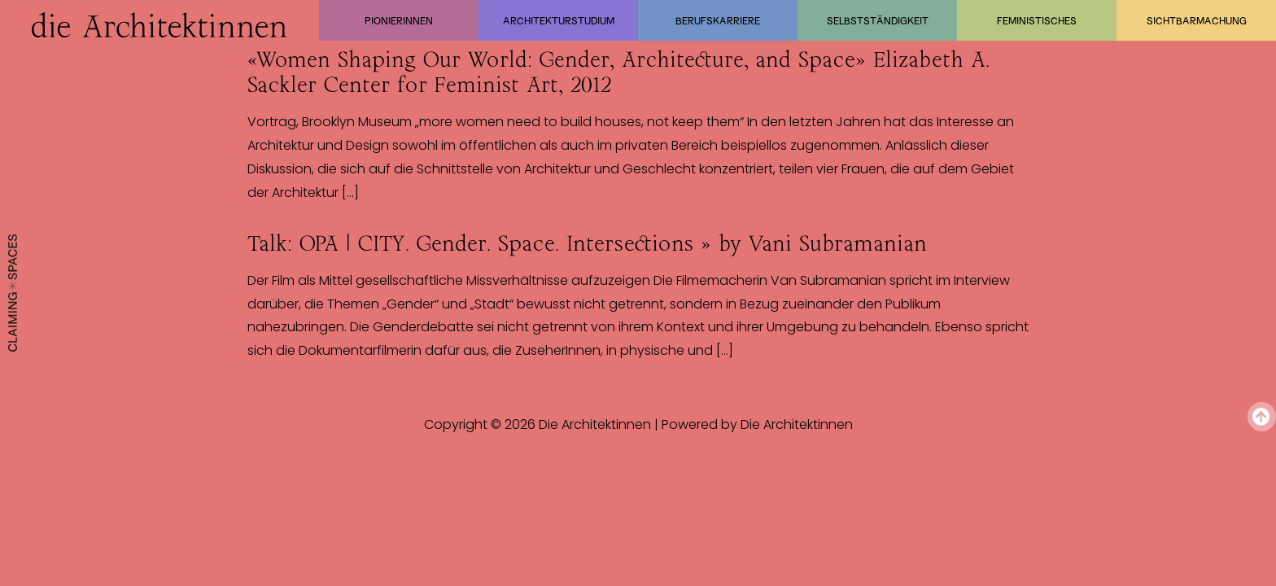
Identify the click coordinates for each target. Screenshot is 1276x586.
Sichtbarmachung (1197, 20)
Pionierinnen (399, 20)
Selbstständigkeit (878, 20)
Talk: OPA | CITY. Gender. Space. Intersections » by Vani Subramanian (587, 243)
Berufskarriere (717, 20)
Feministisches (1037, 20)
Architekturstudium (558, 20)
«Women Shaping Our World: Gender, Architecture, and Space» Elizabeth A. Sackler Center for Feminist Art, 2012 (618, 72)
